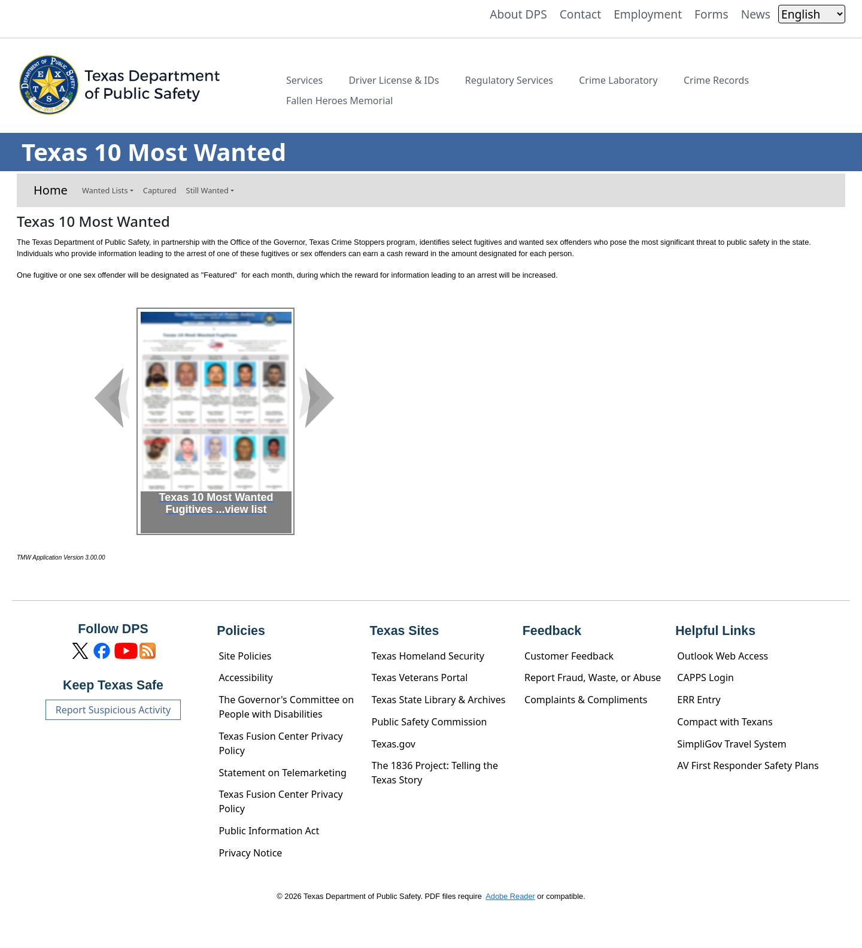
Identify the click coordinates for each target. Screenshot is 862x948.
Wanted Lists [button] (105, 190)
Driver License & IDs (393, 80)
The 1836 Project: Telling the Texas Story (435, 772)
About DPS (518, 14)
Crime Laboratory (618, 80)
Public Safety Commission (429, 721)
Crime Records (716, 80)
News (755, 14)
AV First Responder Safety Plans (747, 765)
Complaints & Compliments (585, 699)
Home (51, 190)
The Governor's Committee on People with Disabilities (286, 707)
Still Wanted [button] (207, 190)
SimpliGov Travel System (731, 743)
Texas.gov (393, 743)
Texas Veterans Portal (420, 677)
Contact (580, 14)
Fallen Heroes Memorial (339, 100)
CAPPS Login (705, 677)
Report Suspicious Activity (113, 709)
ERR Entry (698, 699)
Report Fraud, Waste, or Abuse (592, 677)
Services (304, 80)
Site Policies (244, 656)
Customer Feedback (569, 656)
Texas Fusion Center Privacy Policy (280, 743)
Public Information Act (268, 830)
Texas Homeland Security (428, 656)
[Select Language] (811, 14)
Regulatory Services (509, 80)
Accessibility (245, 677)
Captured (160, 190)
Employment (648, 14)
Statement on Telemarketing (282, 772)
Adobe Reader (510, 896)
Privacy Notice (250, 852)
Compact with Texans (724, 721)
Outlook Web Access (722, 656)
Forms (711, 14)
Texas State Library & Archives (439, 699)
